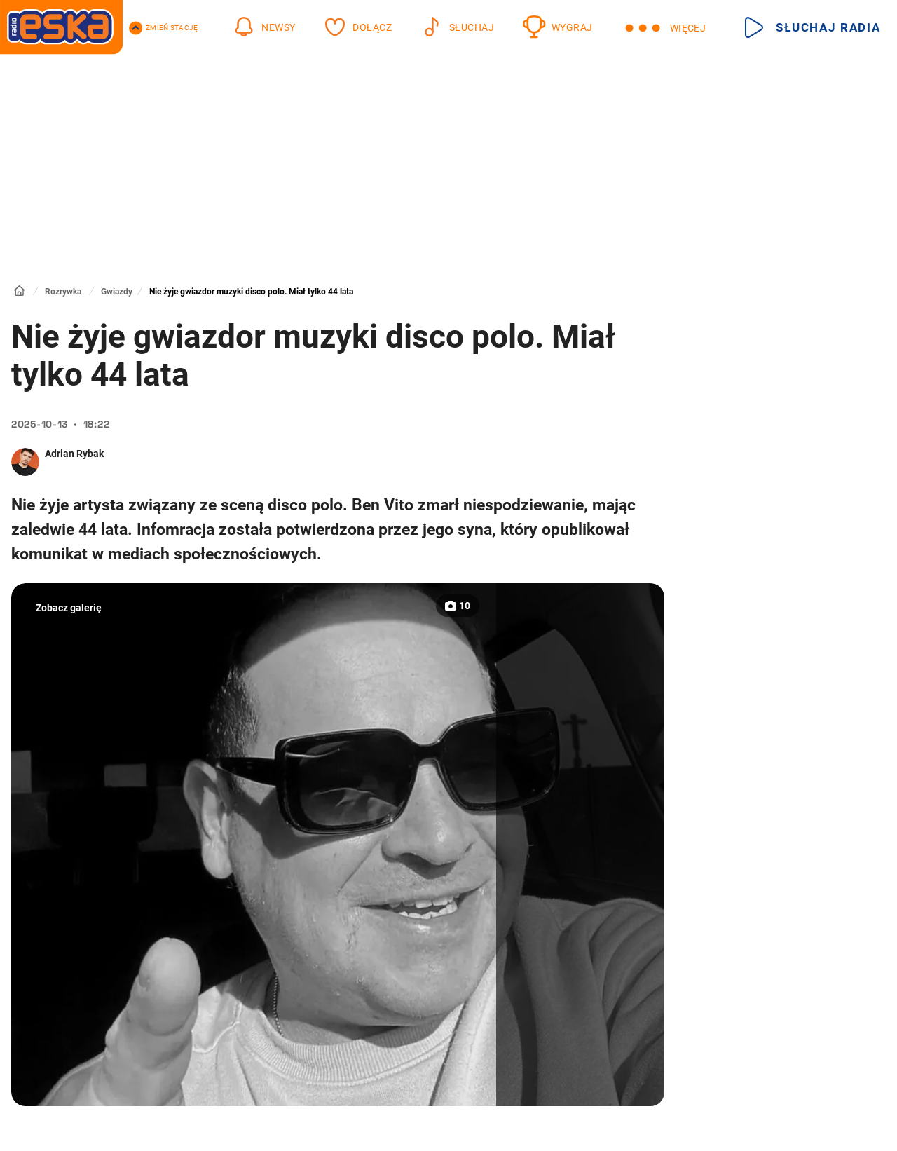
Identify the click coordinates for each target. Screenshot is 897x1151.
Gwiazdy (116, 292)
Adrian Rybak (74, 453)
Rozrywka (63, 292)
